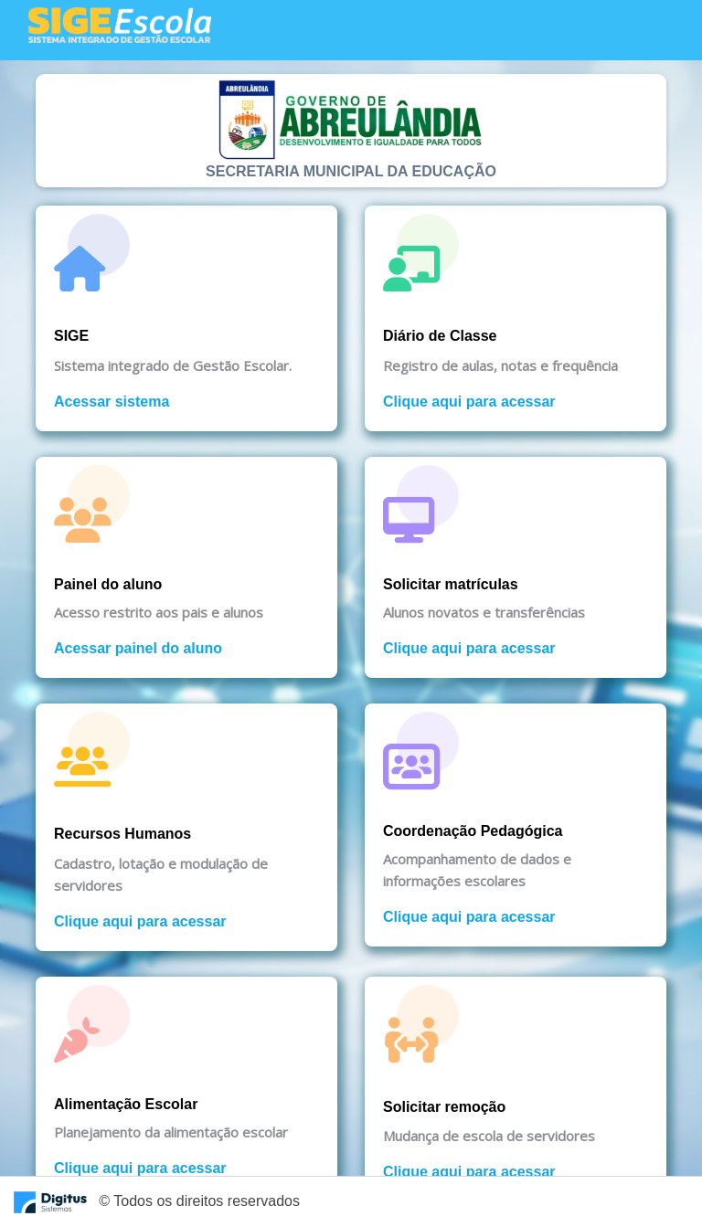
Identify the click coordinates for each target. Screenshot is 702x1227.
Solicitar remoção (444, 1107)
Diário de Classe (440, 336)
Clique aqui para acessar (469, 401)
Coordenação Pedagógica (473, 831)
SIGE (71, 336)
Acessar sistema (111, 401)
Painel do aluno (108, 584)
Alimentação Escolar (125, 1104)
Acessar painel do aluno (138, 648)
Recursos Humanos (122, 833)
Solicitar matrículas (450, 584)
